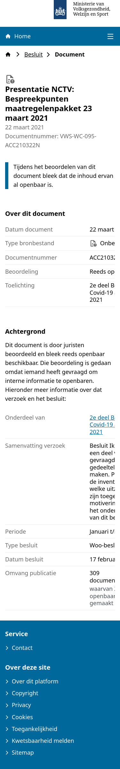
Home (17, 36)
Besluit (35, 54)
